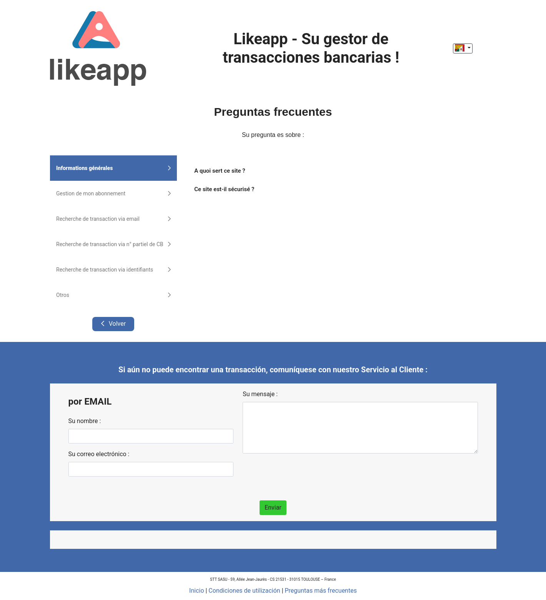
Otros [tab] (113, 295)
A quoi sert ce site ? (219, 170)
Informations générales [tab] (113, 168)
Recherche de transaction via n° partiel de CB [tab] (113, 244)
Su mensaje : (260, 394)
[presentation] (301, 475)
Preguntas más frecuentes (321, 590)
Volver (113, 323)
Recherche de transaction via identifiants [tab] (113, 270)
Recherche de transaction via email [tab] (113, 219)
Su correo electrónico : (99, 454)
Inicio (196, 590)
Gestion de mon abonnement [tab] (113, 193)
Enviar (273, 507)
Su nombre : (84, 421)
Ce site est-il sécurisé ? (224, 189)
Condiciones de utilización (244, 590)
